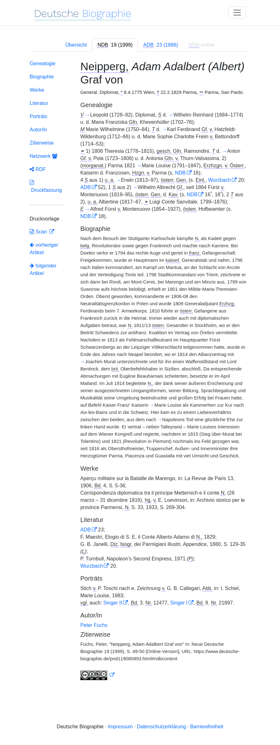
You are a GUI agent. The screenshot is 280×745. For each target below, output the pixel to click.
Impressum (120, 726)
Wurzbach (219, 180)
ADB (85, 187)
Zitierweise (42, 143)
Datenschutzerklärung (161, 726)
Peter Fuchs (94, 625)
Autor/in (38, 129)
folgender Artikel (43, 269)
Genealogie (42, 63)
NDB (180, 172)
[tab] (115, 45)
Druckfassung (46, 186)
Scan (39, 231)
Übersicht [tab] (76, 45)
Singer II (112, 602)
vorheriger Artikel (44, 248)
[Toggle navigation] (237, 12)
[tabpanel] (140, 372)
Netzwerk (43, 156)
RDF (38, 169)
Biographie (42, 76)
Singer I (179, 602)
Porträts (38, 116)
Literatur (39, 103)
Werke (37, 90)
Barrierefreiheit (206, 726)
